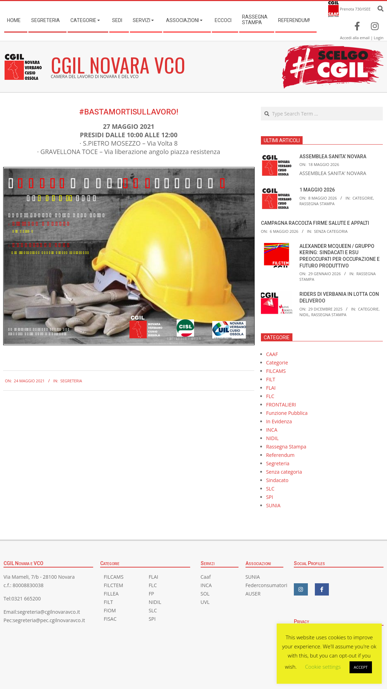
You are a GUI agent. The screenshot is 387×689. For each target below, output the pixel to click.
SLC (270, 488)
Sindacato (277, 480)
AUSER (253, 593)
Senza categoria (330, 231)
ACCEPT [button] (361, 667)
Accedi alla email (355, 37)
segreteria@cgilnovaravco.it (48, 611)
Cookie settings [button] (323, 666)
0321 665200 (26, 598)
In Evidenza (279, 421)
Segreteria (71, 380)
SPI (269, 497)
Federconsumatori (267, 585)
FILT (270, 379)
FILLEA (111, 593)
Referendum (280, 455)
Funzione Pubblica (287, 413)
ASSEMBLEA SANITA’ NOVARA (332, 156)
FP (151, 593)
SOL (205, 593)
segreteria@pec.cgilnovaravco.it (49, 620)
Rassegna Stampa (317, 203)
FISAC (110, 618)
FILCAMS (276, 371)
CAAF (272, 354)
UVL (205, 602)
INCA (271, 429)
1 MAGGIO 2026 (317, 190)
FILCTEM (113, 585)
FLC (270, 396)
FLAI (271, 387)
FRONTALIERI (281, 404)
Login (378, 37)
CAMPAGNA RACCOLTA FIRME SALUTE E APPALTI (315, 223)
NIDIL (304, 314)
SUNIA (273, 505)
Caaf (206, 576)
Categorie (362, 198)
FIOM (110, 610)
